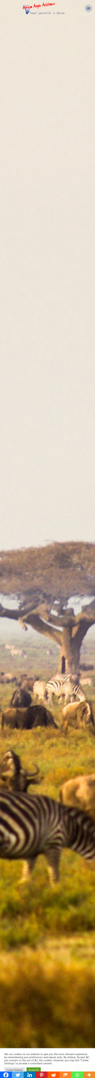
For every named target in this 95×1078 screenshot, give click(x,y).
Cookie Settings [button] (14, 1070)
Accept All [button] (34, 1070)
